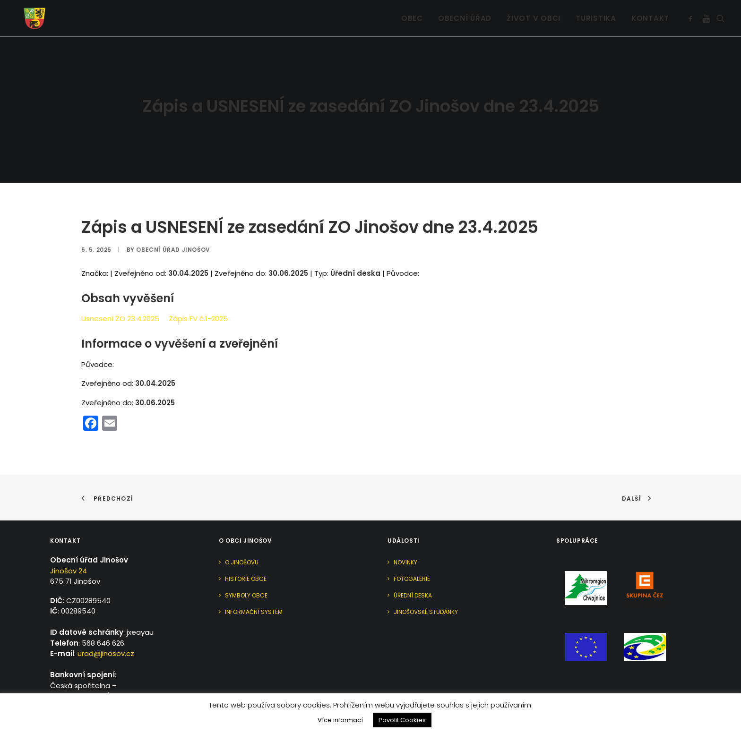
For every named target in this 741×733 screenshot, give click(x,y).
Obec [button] (412, 14)
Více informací (340, 720)
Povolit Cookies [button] (402, 720)
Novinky (405, 535)
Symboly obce (246, 568)
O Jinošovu (241, 535)
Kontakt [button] (650, 14)
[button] (692, 14)
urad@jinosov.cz (106, 626)
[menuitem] (412, 14)
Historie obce (246, 551)
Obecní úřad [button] (464, 14)
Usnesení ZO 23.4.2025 (120, 291)
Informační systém (254, 584)
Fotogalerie (412, 551)
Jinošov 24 (68, 543)
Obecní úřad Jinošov (173, 222)
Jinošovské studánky (426, 584)
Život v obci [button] (533, 14)
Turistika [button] (596, 14)
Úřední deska (413, 568)
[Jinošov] (28, 14)
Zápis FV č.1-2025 (198, 291)
